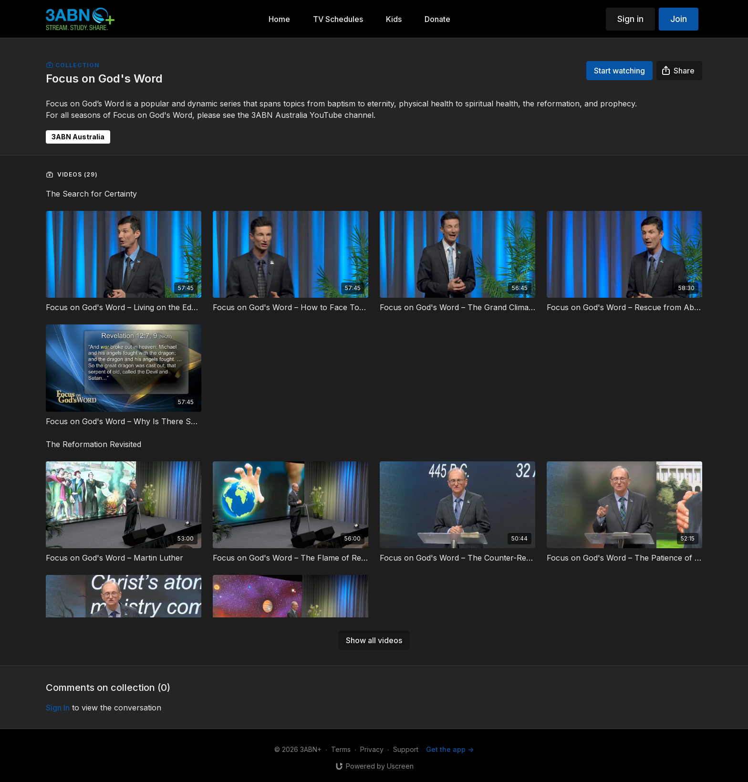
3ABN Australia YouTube (296, 115)
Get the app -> (450, 749)
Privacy (372, 749)
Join (678, 19)
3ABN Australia (78, 137)
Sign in (630, 19)
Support (405, 749)
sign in (58, 707)
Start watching (619, 70)
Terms (341, 749)
